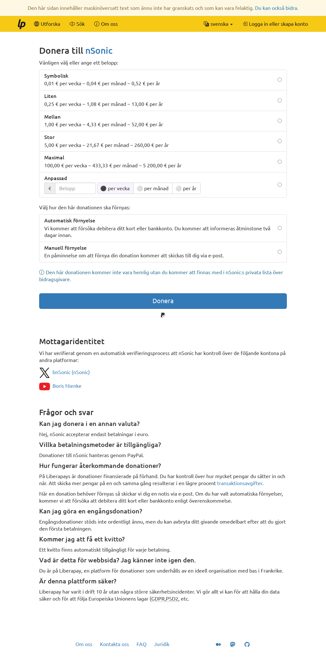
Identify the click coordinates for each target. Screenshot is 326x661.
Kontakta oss (114, 644)
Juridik (161, 644)
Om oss (83, 644)
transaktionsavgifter (239, 483)
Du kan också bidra (276, 8)
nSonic (98, 50)
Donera (163, 300)
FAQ (141, 644)
